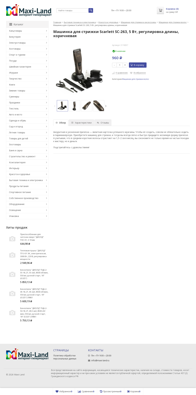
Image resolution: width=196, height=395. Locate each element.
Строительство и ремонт (22, 156)
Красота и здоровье (108, 22)
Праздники (14, 102)
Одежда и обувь (17, 120)
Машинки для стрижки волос (173, 22)
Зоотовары (15, 144)
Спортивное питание (20, 192)
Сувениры (14, 96)
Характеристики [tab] (81, 122)
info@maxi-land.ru (100, 360)
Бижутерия (15, 36)
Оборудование (16, 204)
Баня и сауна (15, 150)
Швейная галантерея (20, 66)
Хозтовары (15, 48)
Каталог (16, 24)
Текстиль (14, 108)
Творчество (15, 78)
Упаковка (14, 216)
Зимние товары (17, 90)
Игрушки (13, 72)
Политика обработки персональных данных (64, 357)
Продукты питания (18, 186)
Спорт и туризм (17, 54)
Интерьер (14, 168)
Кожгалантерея (17, 162)
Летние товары (17, 132)
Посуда (13, 60)
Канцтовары (15, 30)
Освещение (15, 210)
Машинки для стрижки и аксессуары (138, 22)
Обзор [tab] (61, 122)
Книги (12, 84)
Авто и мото (15, 114)
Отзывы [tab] (103, 122)
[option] (62, 106)
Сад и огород (16, 126)
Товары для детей (18, 138)
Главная (57, 22)
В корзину (137, 65)
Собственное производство (23, 198)
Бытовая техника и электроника (80, 22)
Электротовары (17, 42)
